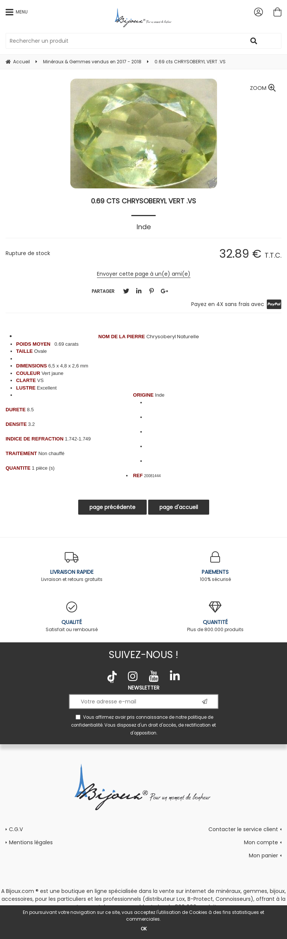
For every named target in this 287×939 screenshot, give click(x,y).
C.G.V (16, 829)
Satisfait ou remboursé (71, 617)
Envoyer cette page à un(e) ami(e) (143, 274)
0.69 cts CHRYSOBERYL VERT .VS (143, 201)
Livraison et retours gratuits (71, 566)
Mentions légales (31, 842)
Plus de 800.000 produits (215, 617)
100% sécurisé (215, 566)
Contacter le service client (243, 829)
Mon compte (261, 842)
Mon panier (263, 855)
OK (144, 929)
